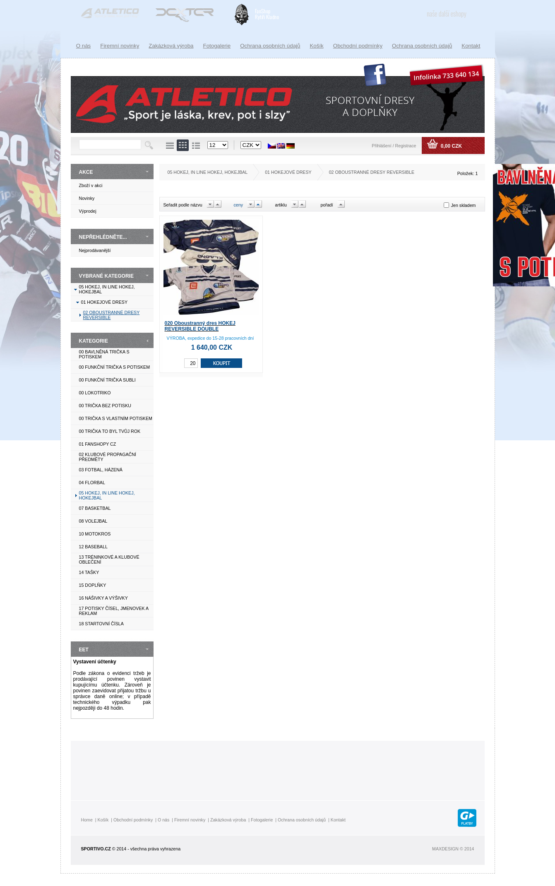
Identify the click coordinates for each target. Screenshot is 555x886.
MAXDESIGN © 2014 (453, 848)
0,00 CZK (450, 146)
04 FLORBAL (92, 482)
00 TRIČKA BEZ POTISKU (105, 405)
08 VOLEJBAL (93, 521)
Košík (316, 46)
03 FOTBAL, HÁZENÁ (101, 469)
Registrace (405, 145)
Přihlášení (382, 145)
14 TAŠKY (89, 572)
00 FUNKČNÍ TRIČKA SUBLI (107, 379)
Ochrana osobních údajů (422, 46)
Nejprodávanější (95, 250)
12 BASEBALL (93, 546)
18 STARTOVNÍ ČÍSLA (101, 623)
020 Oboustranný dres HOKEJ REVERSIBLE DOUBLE (200, 326)
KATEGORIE (93, 341)
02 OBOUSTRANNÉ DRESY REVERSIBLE (371, 172)
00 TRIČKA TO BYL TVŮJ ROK (110, 431)
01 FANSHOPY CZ (97, 444)
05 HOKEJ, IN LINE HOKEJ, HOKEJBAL (208, 172)
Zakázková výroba (171, 46)
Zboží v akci (91, 185)
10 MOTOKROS (95, 533)
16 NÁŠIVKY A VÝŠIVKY (103, 597)
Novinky (87, 198)
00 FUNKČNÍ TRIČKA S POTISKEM (114, 367)
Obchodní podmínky (357, 46)
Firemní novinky (119, 46)
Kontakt (470, 46)
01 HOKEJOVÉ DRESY (104, 302)
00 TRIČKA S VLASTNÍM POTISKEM (115, 418)
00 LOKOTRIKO (95, 392)
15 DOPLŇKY (92, 585)
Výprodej (87, 211)
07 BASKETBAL (95, 508)
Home (87, 819)
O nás (83, 46)
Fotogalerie (217, 46)
